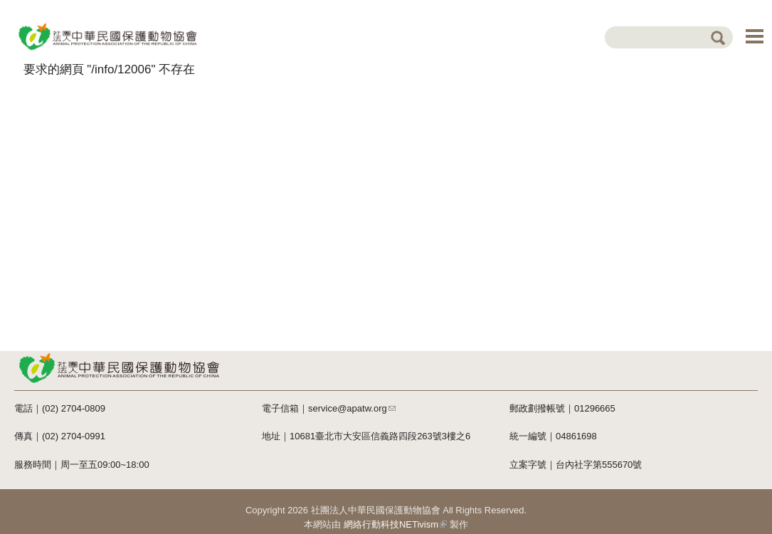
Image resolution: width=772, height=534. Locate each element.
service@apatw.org (352, 408)
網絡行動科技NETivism (395, 524)
